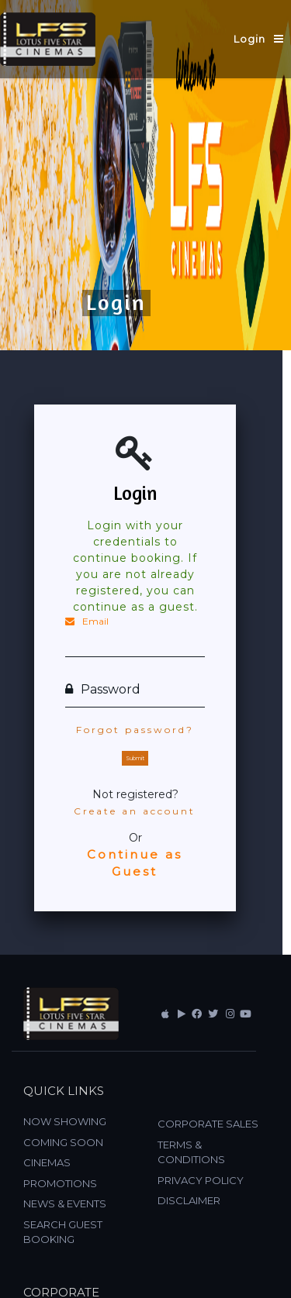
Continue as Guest (134, 863)
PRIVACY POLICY (201, 1180)
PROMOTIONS (60, 1183)
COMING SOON (63, 1142)
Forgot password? (135, 729)
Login (249, 39)
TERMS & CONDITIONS (191, 1152)
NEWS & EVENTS (64, 1203)
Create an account (135, 811)
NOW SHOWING (64, 1121)
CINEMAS (47, 1162)
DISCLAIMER (189, 1200)
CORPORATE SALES (208, 1123)
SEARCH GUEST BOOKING (62, 1232)
